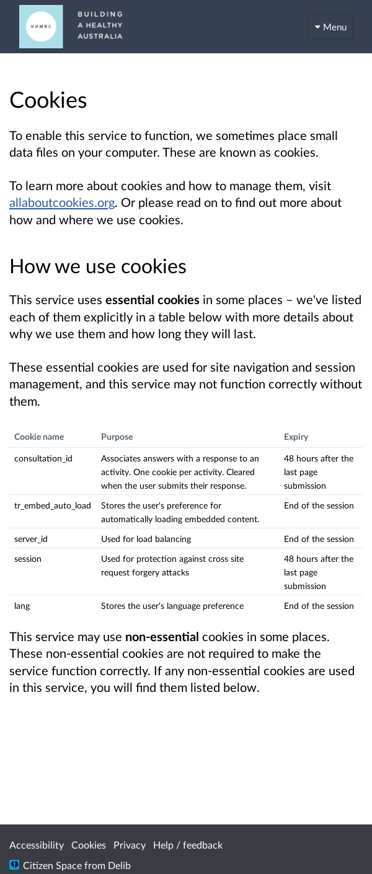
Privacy (129, 844)
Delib (119, 865)
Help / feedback (188, 844)
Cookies (88, 844)
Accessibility (36, 844)
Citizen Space (52, 865)
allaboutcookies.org (62, 201)
